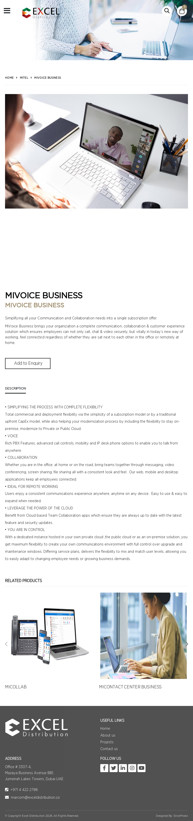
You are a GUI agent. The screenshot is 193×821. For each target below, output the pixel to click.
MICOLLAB (16, 687)
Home (9, 77)
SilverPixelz (180, 815)
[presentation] (6, 644)
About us (107, 735)
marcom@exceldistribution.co (32, 797)
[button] (167, 11)
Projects (107, 742)
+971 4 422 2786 (21, 790)
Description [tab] (15, 388)
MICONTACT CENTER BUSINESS (130, 687)
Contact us (109, 749)
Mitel (24, 77)
